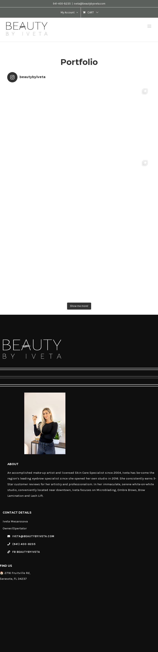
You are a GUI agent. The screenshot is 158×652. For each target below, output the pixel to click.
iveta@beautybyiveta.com (89, 3)
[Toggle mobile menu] (150, 26)
